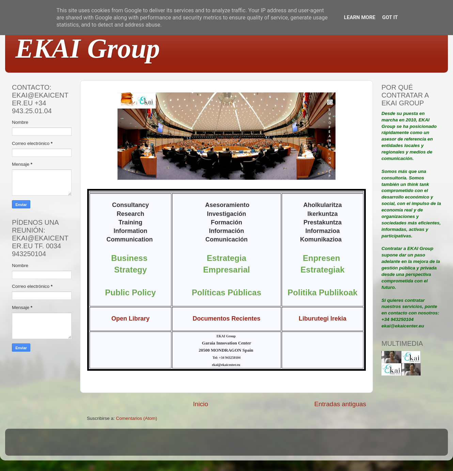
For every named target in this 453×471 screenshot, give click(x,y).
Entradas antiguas (340, 404)
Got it (390, 17)
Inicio (200, 404)
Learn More (359, 17)
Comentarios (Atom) (136, 418)
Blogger (271, 445)
